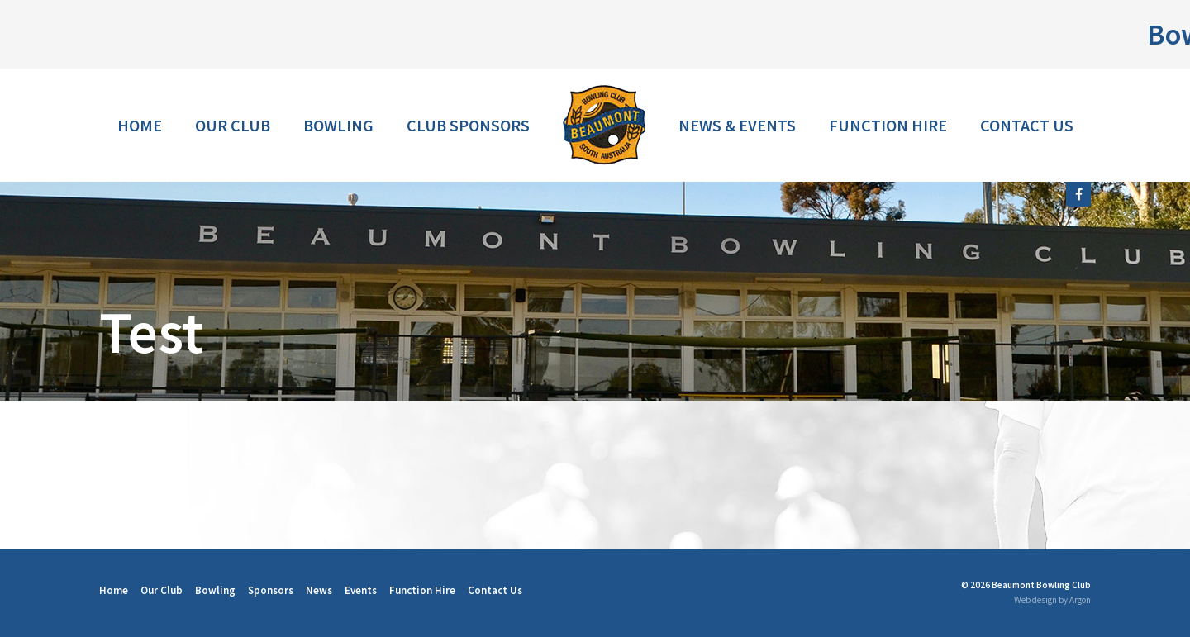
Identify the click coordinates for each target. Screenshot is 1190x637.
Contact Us (1026, 125)
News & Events (737, 125)
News (319, 590)
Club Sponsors (468, 125)
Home (139, 125)
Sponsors (270, 590)
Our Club (232, 125)
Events (361, 590)
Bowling (338, 125)
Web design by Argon (1052, 600)
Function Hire (888, 125)
